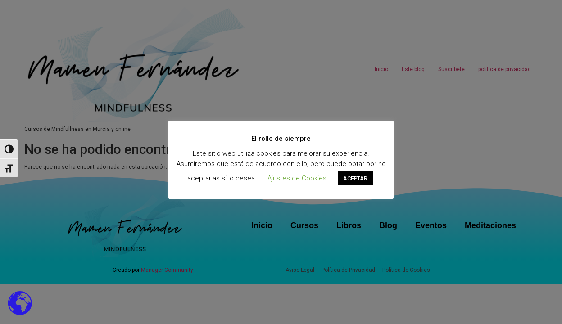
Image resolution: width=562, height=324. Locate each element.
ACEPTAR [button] (355, 178)
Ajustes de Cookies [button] (296, 178)
